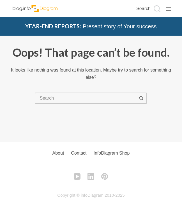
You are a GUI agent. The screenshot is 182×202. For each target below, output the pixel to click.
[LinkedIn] (90, 176)
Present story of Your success (90, 26)
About (58, 153)
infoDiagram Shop (111, 153)
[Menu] (168, 9)
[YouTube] (77, 176)
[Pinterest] (104, 176)
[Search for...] (85, 98)
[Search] (148, 8)
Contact (78, 153)
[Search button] (141, 98)
